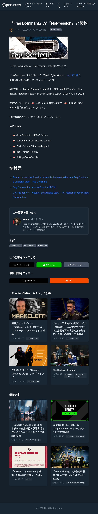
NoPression (42, 246)
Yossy (26, 219)
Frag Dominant (29, 246)
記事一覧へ (37, 219)
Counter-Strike (56, 30)
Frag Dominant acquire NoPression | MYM (34, 187)
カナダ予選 (72, 75)
